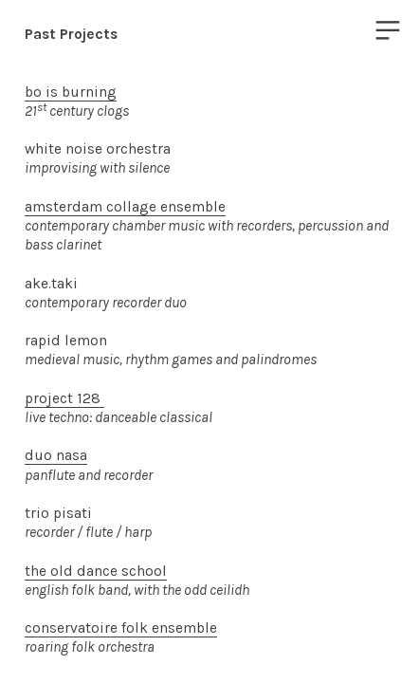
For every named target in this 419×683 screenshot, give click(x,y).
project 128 (64, 398)
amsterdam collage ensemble (125, 206)
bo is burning (71, 92)
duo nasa (56, 455)
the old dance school (96, 571)
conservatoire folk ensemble (121, 628)
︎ (388, 30)
